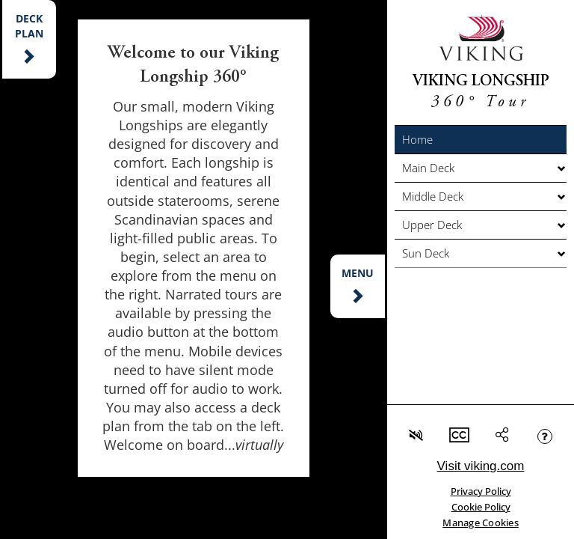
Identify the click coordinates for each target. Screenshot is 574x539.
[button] (481, 139)
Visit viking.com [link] (481, 466)
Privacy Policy (481, 491)
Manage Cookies (480, 523)
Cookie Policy (480, 507)
